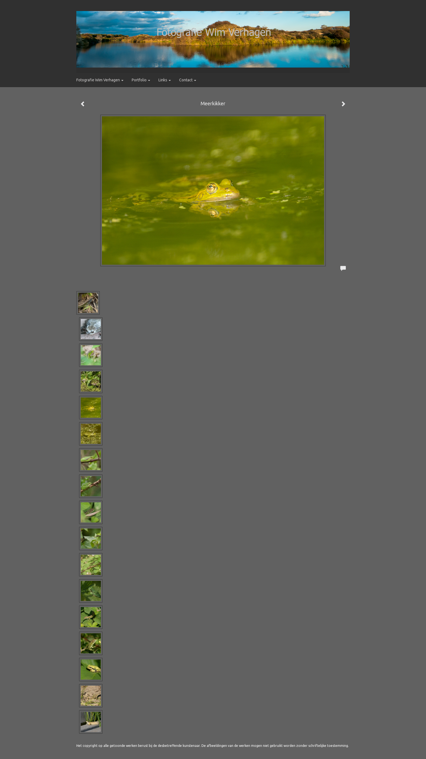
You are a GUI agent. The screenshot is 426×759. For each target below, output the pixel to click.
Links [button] (164, 80)
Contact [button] (187, 80)
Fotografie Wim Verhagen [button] (99, 80)
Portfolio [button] (141, 80)
